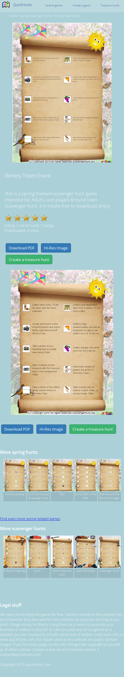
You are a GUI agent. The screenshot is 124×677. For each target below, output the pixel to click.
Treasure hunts (110, 5)
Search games (54, 5)
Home (13, 16)
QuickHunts (22, 4)
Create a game (82, 5)
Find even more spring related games (30, 518)
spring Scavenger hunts (36, 16)
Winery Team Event (67, 16)
